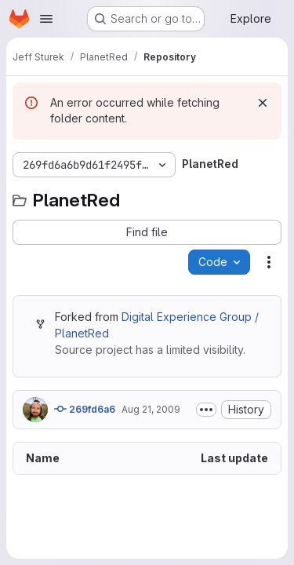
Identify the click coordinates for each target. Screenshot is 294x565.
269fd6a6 (84, 409)
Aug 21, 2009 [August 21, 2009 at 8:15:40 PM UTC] (151, 409)
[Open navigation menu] (46, 18)
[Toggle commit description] (206, 410)
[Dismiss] (262, 102)
